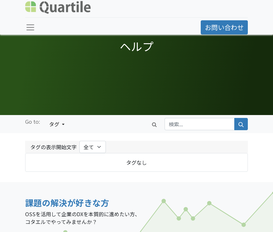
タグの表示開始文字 (53, 147)
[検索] (241, 124)
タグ (55, 124)
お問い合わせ (224, 27)
